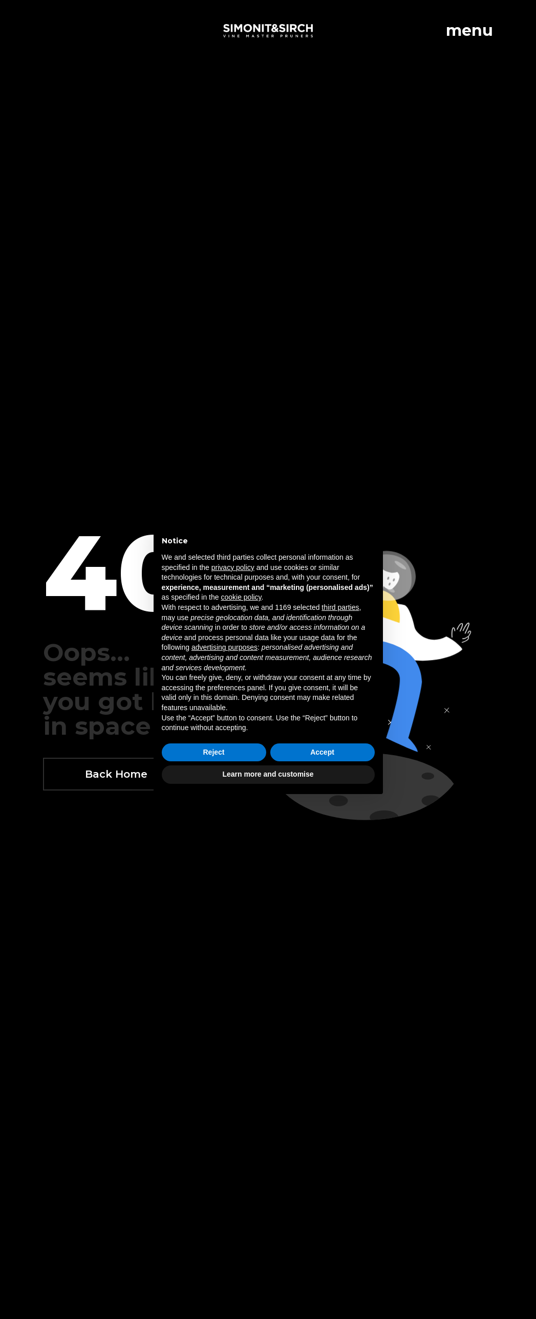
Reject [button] (213, 752)
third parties (340, 607)
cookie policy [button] (241, 597)
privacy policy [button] (232, 567)
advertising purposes (224, 647)
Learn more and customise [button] (267, 774)
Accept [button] (322, 752)
